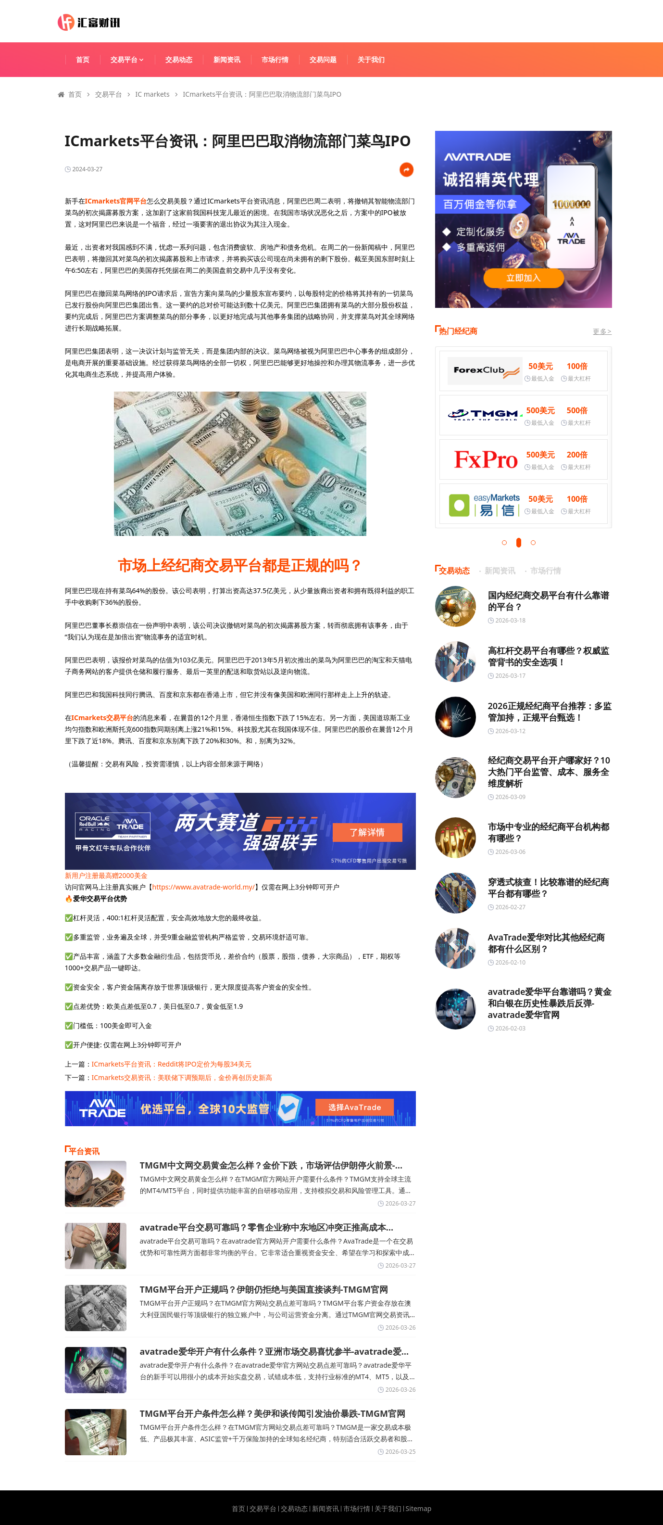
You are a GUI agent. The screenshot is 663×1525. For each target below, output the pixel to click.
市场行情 (275, 59)
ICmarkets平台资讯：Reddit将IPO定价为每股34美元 (171, 1063)
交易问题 (323, 59)
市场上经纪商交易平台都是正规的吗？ (240, 565)
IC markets (153, 94)
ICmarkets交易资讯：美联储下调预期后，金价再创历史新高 (182, 1077)
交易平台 (132, 59)
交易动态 (178, 59)
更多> (602, 331)
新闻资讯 (226, 59)
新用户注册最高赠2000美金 (106, 875)
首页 (82, 59)
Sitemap (419, 1509)
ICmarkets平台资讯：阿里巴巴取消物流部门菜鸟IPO (262, 94)
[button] (504, 542)
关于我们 (371, 59)
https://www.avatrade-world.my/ (203, 886)
